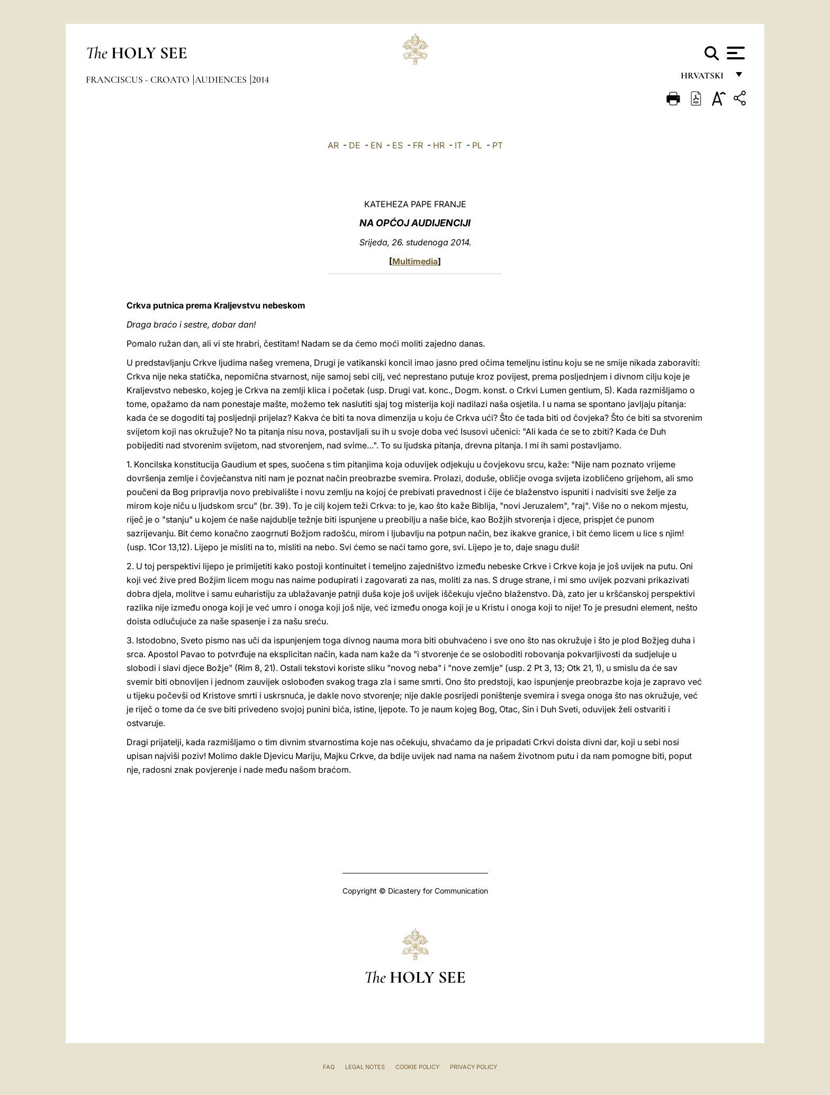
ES (397, 145)
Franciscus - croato (139, 79)
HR (439, 145)
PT (497, 145)
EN (376, 145)
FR (418, 145)
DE (354, 145)
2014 (260, 79)
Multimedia (415, 261)
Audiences (222, 79)
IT (458, 145)
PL (477, 145)
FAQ (329, 1067)
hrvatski (704, 78)
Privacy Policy (473, 1067)
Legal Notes (365, 1067)
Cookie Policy (417, 1067)
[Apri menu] (734, 53)
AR (333, 145)
